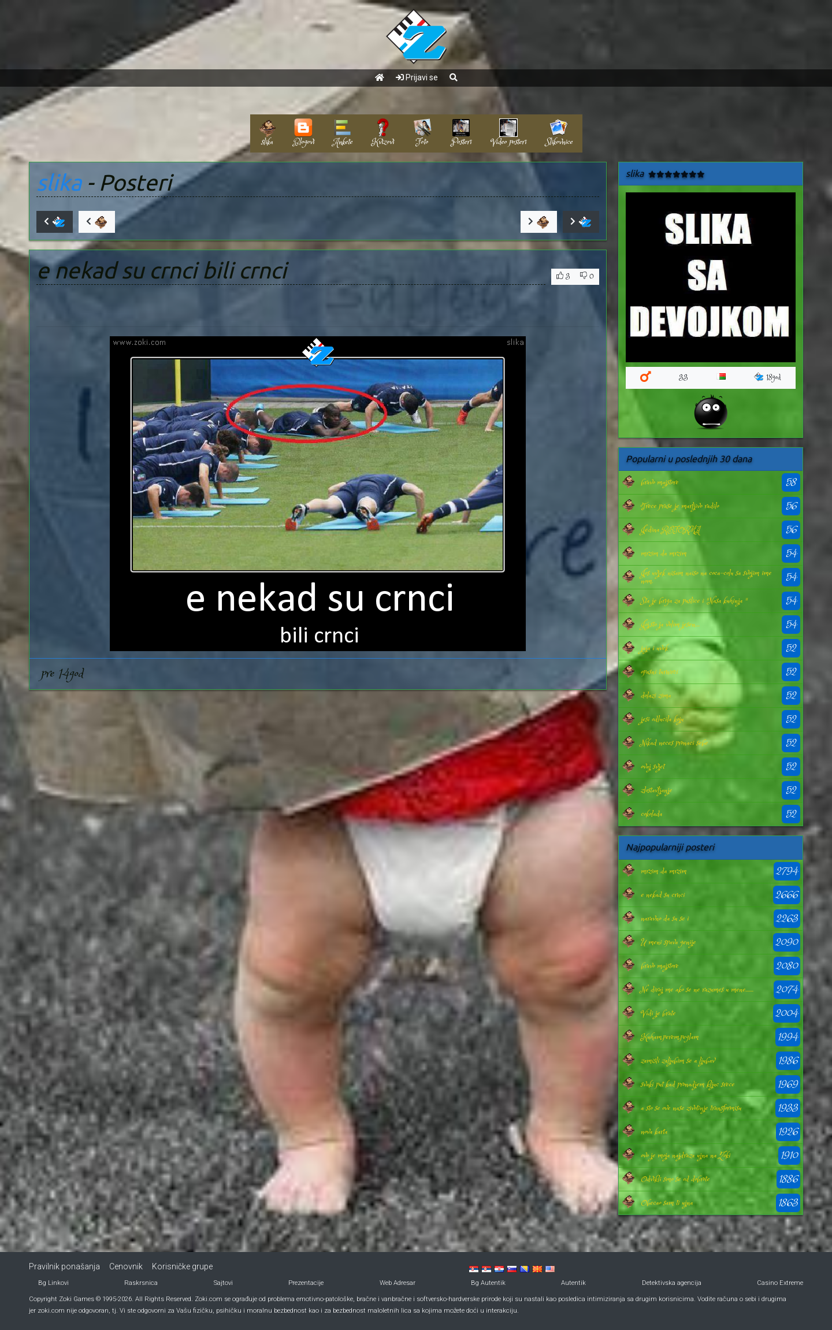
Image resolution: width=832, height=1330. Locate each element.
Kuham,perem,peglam (670, 1037)
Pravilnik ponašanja (64, 1266)
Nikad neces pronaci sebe (674, 743)
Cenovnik (126, 1266)
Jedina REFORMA (670, 530)
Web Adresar (397, 1283)
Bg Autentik (488, 1283)
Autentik (573, 1283)
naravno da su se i (665, 918)
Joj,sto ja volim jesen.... (670, 624)
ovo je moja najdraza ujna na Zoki (685, 1155)
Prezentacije (306, 1283)
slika (58, 182)
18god (767, 377)
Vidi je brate (658, 1013)
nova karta (654, 1132)
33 (683, 377)
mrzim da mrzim (663, 553)
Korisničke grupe (182, 1266)
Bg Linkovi (53, 1283)
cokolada (651, 814)
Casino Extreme (780, 1283)
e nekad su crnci (663, 895)
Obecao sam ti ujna (667, 1203)
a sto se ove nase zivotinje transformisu (691, 1108)
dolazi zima (656, 695)
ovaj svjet (652, 766)
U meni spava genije (668, 942)
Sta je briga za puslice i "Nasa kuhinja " (694, 601)
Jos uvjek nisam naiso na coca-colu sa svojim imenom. (706, 577)
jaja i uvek (654, 648)
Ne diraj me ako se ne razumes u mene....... (697, 989)
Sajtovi (223, 1283)
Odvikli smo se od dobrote (675, 1179)
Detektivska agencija (671, 1283)
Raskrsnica (141, 1283)
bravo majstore (659, 482)
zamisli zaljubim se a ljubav (678, 1061)
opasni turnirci (659, 672)
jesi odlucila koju (662, 719)
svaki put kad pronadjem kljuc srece (687, 1084)
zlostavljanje (656, 790)
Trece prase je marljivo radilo (680, 506)
